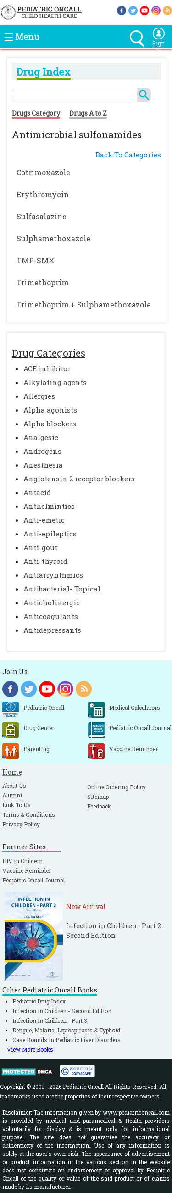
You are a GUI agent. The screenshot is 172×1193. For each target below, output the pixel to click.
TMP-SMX (36, 260)
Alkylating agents (55, 382)
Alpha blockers (49, 423)
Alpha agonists (50, 409)
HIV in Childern (22, 860)
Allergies (39, 396)
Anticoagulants (50, 616)
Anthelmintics (49, 506)
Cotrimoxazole (43, 172)
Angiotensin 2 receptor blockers (79, 478)
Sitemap (98, 796)
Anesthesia (43, 464)
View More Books (30, 1049)
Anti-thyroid (45, 561)
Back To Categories (128, 154)
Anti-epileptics (50, 533)
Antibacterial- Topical (61, 588)
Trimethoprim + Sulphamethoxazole (84, 304)
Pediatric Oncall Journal (33, 880)
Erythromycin (43, 194)
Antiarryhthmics (53, 575)
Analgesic (40, 437)
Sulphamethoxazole (53, 238)
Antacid (37, 492)
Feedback (99, 806)
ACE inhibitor (47, 368)
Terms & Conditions (28, 814)
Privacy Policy (21, 824)
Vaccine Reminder (26, 870)
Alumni (12, 795)
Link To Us (16, 804)
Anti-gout (40, 547)
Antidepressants (52, 630)
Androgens (42, 451)
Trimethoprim (43, 282)
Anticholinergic (51, 602)
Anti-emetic (44, 519)
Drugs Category (36, 113)
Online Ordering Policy (116, 787)
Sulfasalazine (42, 216)
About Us (14, 785)
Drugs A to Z (88, 113)
